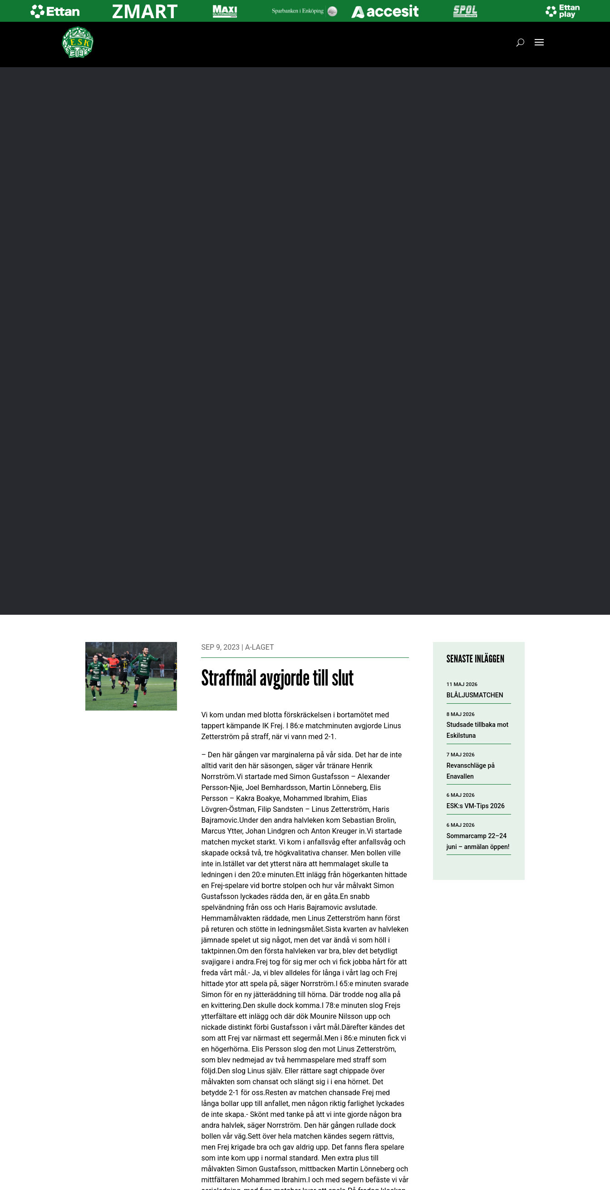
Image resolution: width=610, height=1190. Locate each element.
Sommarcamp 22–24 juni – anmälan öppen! (478, 841)
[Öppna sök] (520, 42)
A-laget (259, 647)
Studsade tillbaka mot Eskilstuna (477, 730)
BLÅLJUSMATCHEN (475, 695)
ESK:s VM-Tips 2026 (476, 806)
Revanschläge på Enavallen (471, 771)
